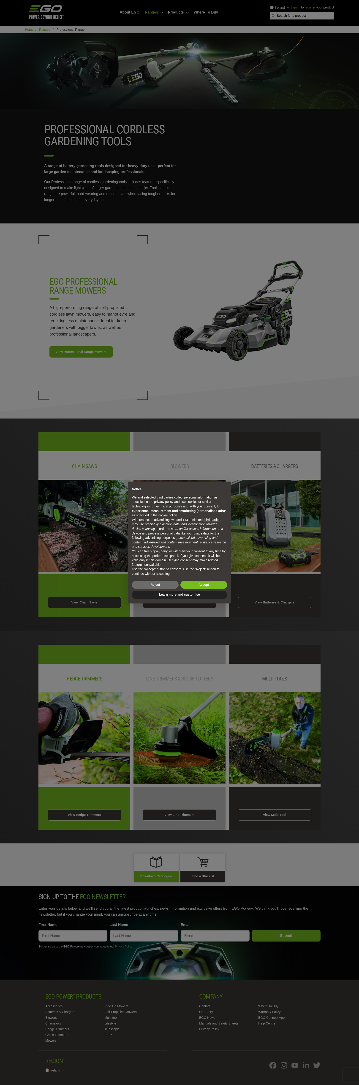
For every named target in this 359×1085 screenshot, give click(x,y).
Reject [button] (155, 585)
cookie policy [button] (167, 515)
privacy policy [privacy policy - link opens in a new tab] (163, 502)
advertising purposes (160, 538)
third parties (212, 520)
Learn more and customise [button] (179, 594)
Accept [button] (204, 585)
